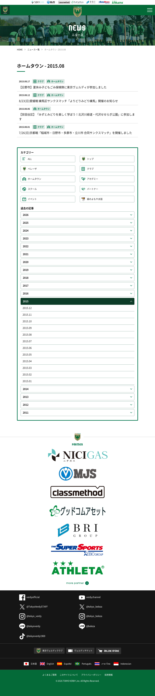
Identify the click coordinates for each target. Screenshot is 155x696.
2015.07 (27, 341)
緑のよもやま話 (95, 199)
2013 (25, 397)
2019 (25, 270)
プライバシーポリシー (91, 674)
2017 (25, 285)
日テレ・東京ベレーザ (5, 10)
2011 (25, 412)
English (47, 663)
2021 (25, 254)
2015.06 (27, 348)
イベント (32, 199)
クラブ (90, 169)
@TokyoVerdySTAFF (33, 606)
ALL (30, 159)
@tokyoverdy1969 (32, 636)
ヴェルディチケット (83, 650)
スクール (32, 189)
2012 (25, 405)
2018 (25, 278)
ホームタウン (34, 179)
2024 (25, 230)
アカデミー (92, 179)
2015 (25, 301)
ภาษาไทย (102, 663)
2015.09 (27, 328)
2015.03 (27, 368)
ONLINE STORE (111, 651)
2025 (25, 223)
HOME (20, 49)
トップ (90, 159)
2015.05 (27, 354)
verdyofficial (29, 597)
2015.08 (27, 334)
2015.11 (27, 314)
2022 (25, 246)
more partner (75, 583)
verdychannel (90, 597)
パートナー (92, 189)
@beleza (87, 626)
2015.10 (27, 321)
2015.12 (27, 308)
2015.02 (27, 374)
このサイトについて (69, 674)
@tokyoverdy (29, 626)
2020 (25, 262)
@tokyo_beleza (90, 606)
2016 (25, 293)
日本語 (30, 663)
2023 (25, 238)
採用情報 (109, 674)
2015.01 (27, 381)
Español (64, 663)
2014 (25, 389)
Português (83, 663)
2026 (25, 215)
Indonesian (122, 663)
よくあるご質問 (49, 674)
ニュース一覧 (33, 49)
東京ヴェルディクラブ (52, 650)
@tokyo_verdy (30, 616)
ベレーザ (32, 169)
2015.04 (27, 361)
